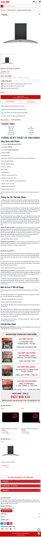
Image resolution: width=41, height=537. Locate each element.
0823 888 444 (9, 506)
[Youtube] (8, 523)
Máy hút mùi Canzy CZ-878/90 (8, 462)
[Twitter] (5, 523)
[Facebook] (2, 523)
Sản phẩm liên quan (6, 405)
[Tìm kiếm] (5, 6)
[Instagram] (11, 523)
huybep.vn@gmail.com (9, 508)
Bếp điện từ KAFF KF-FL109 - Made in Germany (9, 429)
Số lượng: (3, 92)
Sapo (23, 535)
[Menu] (2, 6)
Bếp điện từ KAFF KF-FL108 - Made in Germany (30, 429)
